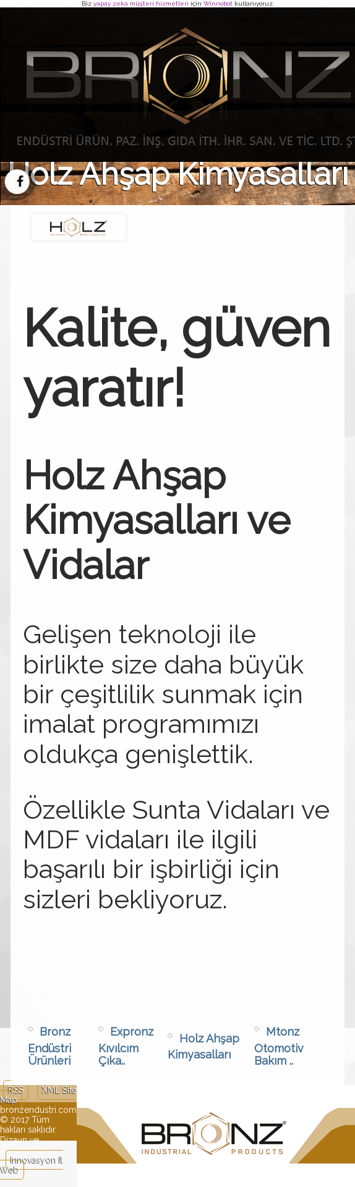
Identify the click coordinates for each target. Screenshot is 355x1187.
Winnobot (218, 3)
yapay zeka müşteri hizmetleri (141, 3)
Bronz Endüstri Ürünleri (49, 1046)
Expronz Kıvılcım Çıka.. (125, 1046)
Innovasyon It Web (31, 1165)
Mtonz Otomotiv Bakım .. (279, 1046)
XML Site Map (38, 1095)
